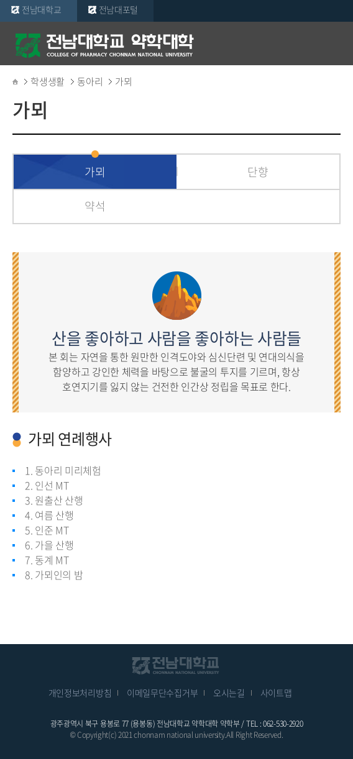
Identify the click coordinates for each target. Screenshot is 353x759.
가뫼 (95, 171)
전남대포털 (119, 9)
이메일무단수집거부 (162, 692)
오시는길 (229, 692)
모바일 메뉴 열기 (334, 44)
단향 (257, 171)
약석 (95, 206)
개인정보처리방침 (80, 692)
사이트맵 (276, 692)
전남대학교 (42, 9)
